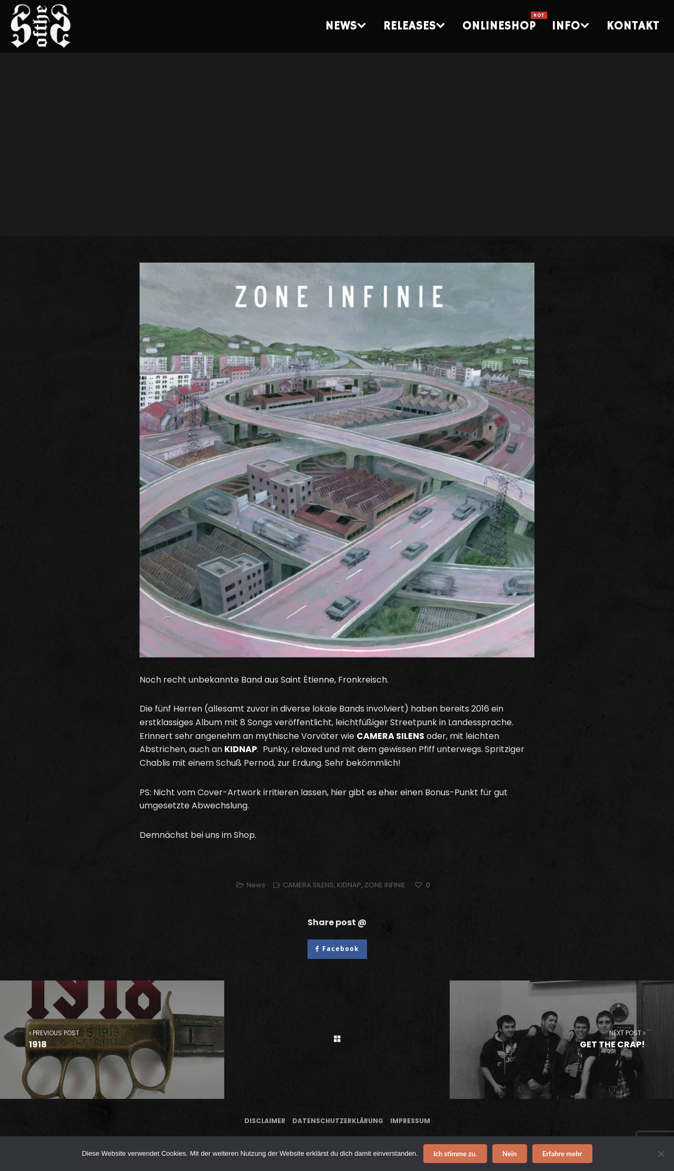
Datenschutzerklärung (337, 1120)
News (255, 885)
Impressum (410, 1120)
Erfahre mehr (562, 1153)
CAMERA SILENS (308, 885)
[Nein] (661, 1153)
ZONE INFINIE (384, 885)
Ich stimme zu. (455, 1153)
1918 (112, 1039)
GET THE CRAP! (562, 1039)
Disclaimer (264, 1120)
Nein (509, 1153)
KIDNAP (349, 885)
